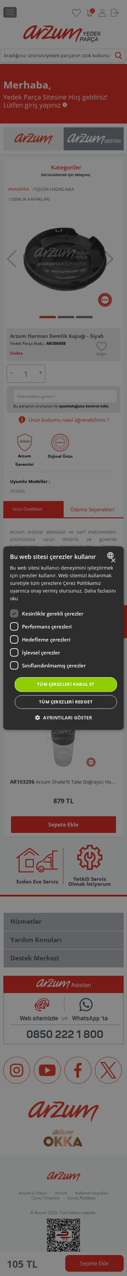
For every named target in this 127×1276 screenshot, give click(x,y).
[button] (63, 717)
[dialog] (63, 638)
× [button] (112, 560)
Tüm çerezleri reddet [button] (66, 702)
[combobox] (111, 555)
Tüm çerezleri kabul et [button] (66, 684)
